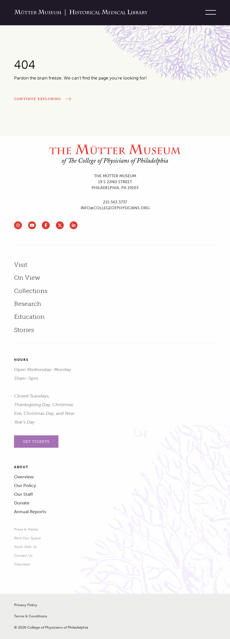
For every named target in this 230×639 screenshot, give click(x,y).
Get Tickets (36, 442)
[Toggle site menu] (209, 13)
